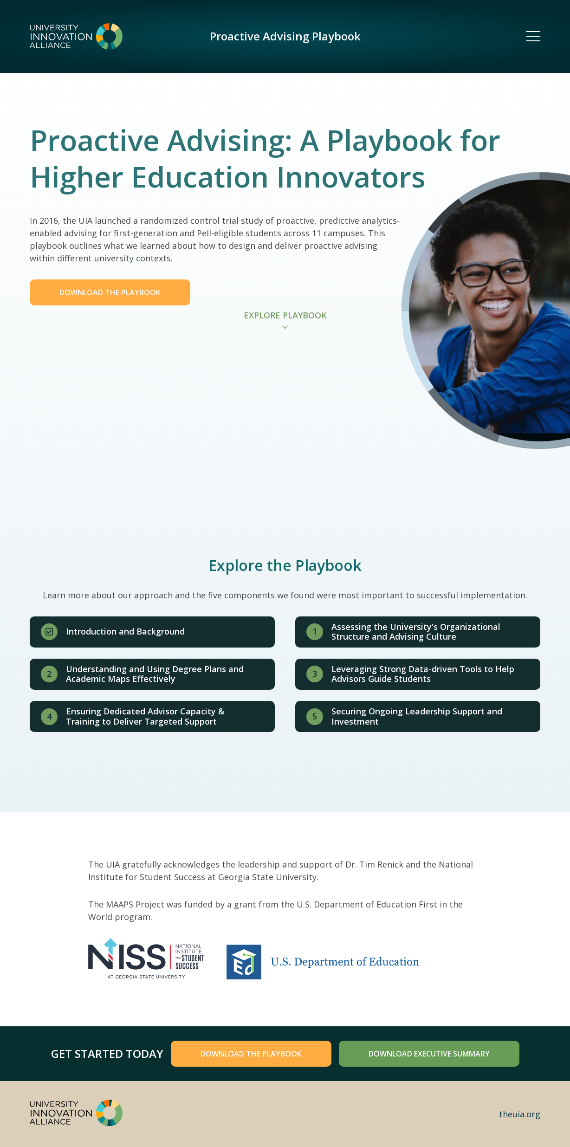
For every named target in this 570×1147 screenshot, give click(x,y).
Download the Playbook (110, 292)
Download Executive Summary (429, 1054)
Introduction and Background (125, 631)
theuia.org (519, 1114)
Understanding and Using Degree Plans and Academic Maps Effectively (155, 674)
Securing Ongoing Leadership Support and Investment (416, 716)
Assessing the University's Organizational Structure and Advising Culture (415, 631)
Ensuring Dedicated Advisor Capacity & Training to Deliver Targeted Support (145, 716)
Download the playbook (251, 1054)
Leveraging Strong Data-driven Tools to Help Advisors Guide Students (422, 674)
